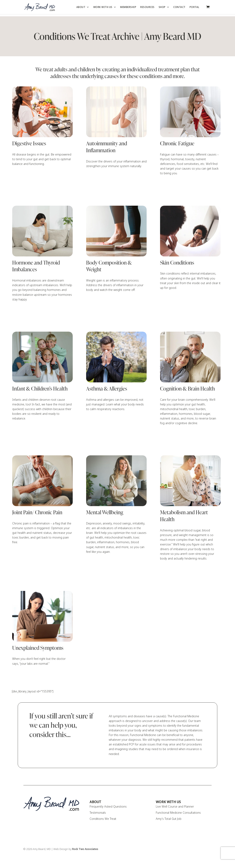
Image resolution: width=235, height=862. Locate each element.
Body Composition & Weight (109, 266)
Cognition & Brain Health (187, 388)
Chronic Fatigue (177, 143)
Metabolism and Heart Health (184, 516)
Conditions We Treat (103, 819)
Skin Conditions (177, 262)
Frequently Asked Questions (108, 807)
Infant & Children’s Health (40, 388)
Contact (179, 7)
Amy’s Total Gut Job (168, 819)
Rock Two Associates (85, 849)
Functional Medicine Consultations (178, 813)
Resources (147, 7)
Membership (128, 7)
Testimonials (98, 813)
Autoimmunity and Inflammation (106, 147)
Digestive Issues (29, 143)
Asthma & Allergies (106, 388)
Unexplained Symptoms (37, 648)
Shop (164, 7)
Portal (194, 7)
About (82, 7)
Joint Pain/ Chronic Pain (37, 512)
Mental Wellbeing (104, 512)
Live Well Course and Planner (175, 807)
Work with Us (104, 7)
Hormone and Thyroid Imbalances (36, 266)
